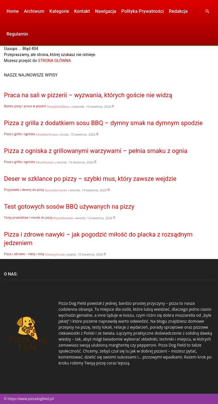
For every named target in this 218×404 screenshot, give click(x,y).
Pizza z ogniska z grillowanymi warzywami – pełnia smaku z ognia (95, 150)
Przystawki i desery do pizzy (24, 189)
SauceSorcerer (56, 190)
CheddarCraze (47, 134)
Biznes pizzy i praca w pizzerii (25, 106)
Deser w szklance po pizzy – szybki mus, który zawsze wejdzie (90, 178)
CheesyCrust (54, 254)
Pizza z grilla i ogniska (19, 134)
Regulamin (17, 34)
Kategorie (59, 11)
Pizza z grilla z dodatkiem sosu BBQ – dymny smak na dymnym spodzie (103, 123)
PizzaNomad (63, 218)
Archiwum (34, 11)
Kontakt (82, 11)
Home (13, 11)
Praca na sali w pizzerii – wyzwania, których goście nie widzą (88, 95)
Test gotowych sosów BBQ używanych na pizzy (69, 206)
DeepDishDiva (58, 106)
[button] (207, 11)
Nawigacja (105, 11)
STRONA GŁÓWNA (54, 60)
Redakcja (178, 11)
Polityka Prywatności (142, 11)
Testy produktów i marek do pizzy (28, 217)
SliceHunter (45, 162)
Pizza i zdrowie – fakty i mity (24, 254)
